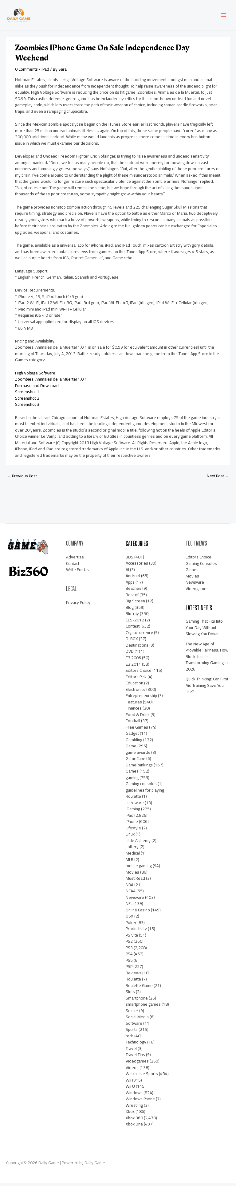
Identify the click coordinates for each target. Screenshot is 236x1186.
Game (131, 749)
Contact (72, 566)
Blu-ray (132, 617)
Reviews (133, 976)
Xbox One (134, 1127)
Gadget (132, 736)
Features (134, 705)
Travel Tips (135, 1058)
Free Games (137, 730)
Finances (134, 711)
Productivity (136, 932)
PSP (129, 969)
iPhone (132, 825)
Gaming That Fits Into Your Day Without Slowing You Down (204, 630)
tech (129, 1039)
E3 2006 (133, 661)
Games (132, 774)
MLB (129, 863)
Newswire (135, 900)
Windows (134, 1096)
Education (134, 686)
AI (127, 573)
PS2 (129, 944)
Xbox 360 (134, 1121)
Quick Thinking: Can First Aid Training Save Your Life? (207, 688)
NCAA (131, 894)
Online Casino (138, 913)
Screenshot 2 (27, 401)
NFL (129, 906)
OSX (129, 919)
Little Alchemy (138, 843)
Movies (132, 875)
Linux (130, 837)
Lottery (132, 850)
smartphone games (143, 1008)
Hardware (135, 806)
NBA (129, 888)
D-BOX (132, 642)
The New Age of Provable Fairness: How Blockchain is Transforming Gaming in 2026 (207, 659)
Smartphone (137, 1001)
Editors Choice (138, 673)
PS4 (129, 957)
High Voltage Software (35, 376)
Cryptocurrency (139, 636)
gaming (132, 781)
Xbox (130, 1114)
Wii (128, 1083)
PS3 (129, 951)
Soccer (132, 1014)
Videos (132, 1070)
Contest (133, 629)
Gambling (134, 743)
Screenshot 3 (27, 408)
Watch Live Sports (142, 1077)
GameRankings (139, 768)
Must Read (135, 881)
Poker (131, 926)
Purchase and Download (37, 389)
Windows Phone (140, 1102)
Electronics (135, 692)
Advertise (75, 560)
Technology (136, 1045)
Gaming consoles (141, 787)
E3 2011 (133, 667)
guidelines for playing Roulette (145, 796)
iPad (45, 72)
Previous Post (22, 479)
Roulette (133, 982)
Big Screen (135, 604)
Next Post (218, 479)
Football (133, 724)
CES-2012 (135, 623)
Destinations (137, 648)
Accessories (137, 566)
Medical (133, 856)
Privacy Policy (78, 605)
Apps (130, 585)
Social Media (137, 1020)
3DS (129, 560)
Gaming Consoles (201, 566)
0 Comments (26, 72)
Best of (132, 598)
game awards (138, 755)
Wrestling (134, 1108)
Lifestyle (133, 831)
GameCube (135, 761)
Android (133, 579)
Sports (132, 1033)
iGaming (133, 812)
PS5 (129, 963)
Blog (130, 610)
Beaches (133, 591)
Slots (130, 995)
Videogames (137, 1064)
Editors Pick (136, 680)
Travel (131, 1051)
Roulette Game (139, 988)
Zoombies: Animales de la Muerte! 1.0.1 (51, 382)
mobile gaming (139, 869)
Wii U (130, 1089)
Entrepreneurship (141, 699)
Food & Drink (138, 718)
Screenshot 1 (27, 395)
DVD (130, 655)
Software (134, 1026)
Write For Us (77, 573)
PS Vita (132, 938)
